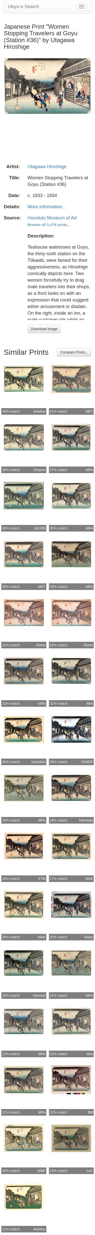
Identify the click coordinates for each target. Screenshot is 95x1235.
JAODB (40, 528)
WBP (41, 1171)
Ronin (41, 645)
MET (89, 411)
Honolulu (38, 762)
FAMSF (87, 762)
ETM (42, 879)
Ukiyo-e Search (23, 6)
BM (90, 1112)
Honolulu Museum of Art (52, 217)
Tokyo (88, 937)
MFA (89, 470)
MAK (89, 879)
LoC (89, 1171)
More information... (47, 206)
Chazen (39, 470)
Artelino (39, 411)
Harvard (39, 995)
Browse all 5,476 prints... (49, 224)
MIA (90, 703)
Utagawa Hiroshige (47, 166)
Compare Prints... (74, 352)
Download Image (44, 329)
